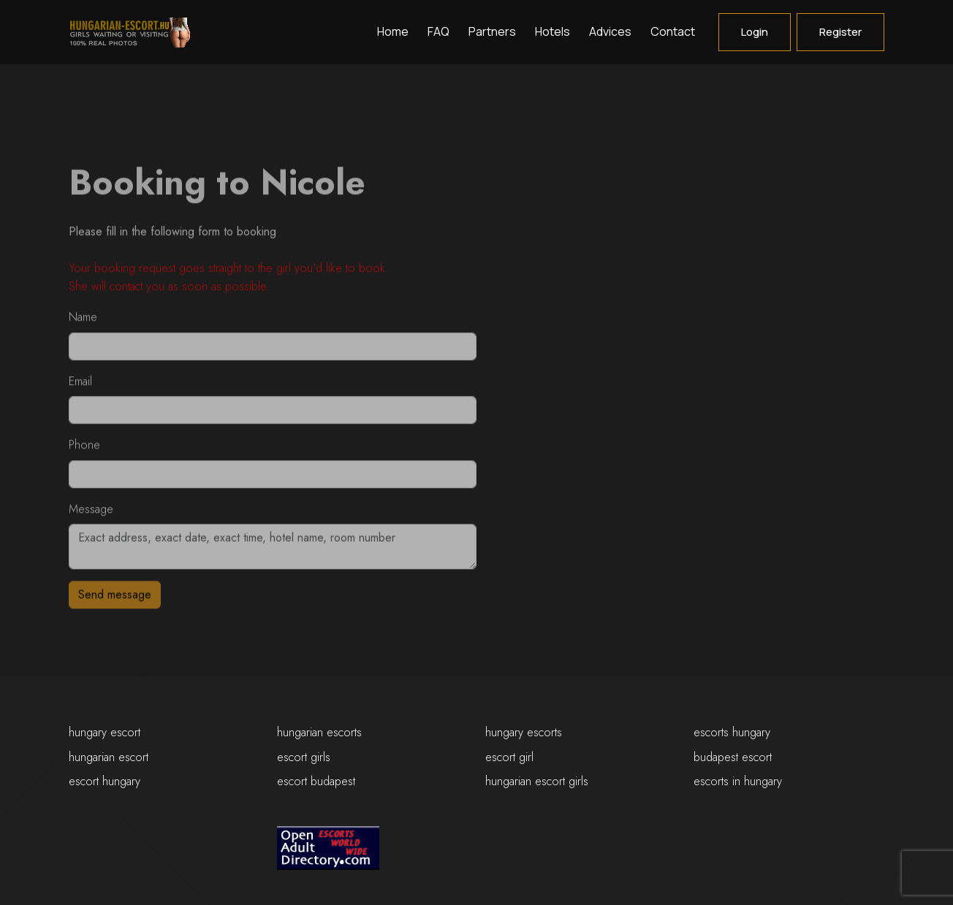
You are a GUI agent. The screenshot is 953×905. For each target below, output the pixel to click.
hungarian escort (108, 757)
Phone (84, 448)
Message (91, 512)
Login (754, 31)
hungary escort (104, 732)
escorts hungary (732, 732)
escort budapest (316, 781)
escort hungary (104, 781)
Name (83, 321)
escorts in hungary (738, 781)
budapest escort (733, 757)
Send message (114, 598)
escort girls (303, 757)
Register (840, 31)
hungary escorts (523, 732)
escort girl (509, 757)
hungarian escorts (319, 732)
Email (80, 384)
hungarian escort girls (536, 781)
